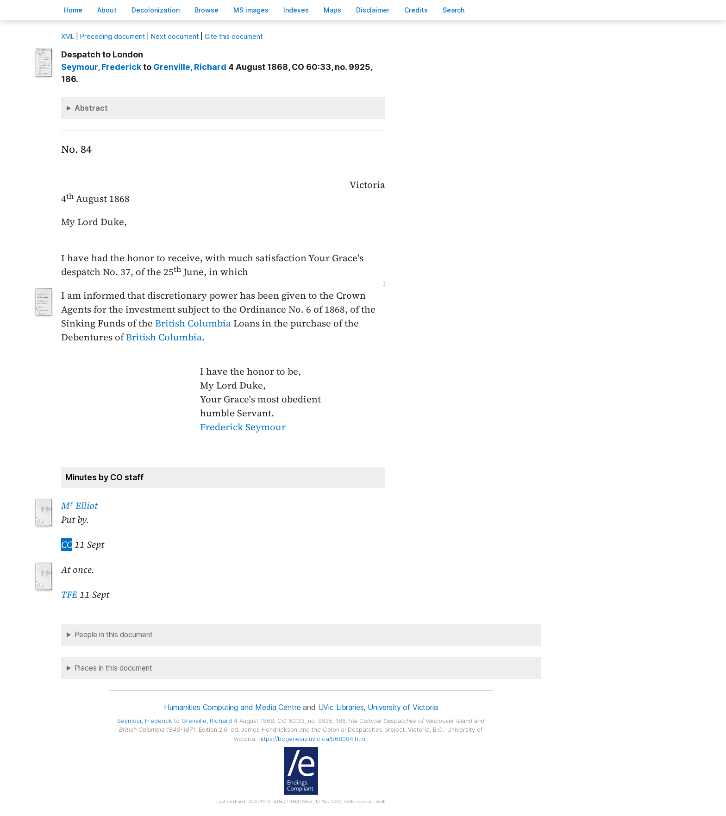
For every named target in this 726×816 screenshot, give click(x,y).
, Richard (189, 67)
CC (66, 544)
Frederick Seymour (243, 427)
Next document (175, 36)
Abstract (91, 108)
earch (454, 10)
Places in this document (113, 668)
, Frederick (101, 67)
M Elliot (79, 505)
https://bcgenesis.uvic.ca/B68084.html (312, 738)
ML (67, 36)
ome (73, 10)
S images (251, 10)
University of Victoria (403, 707)
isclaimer (372, 10)
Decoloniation (155, 10)
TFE (69, 594)
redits (416, 10)
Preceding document (112, 36)
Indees (296, 10)
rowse (206, 10)
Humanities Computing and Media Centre (232, 707)
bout (107, 10)
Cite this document (234, 36)
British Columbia (193, 323)
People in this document (114, 634)
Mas (332, 10)
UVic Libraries (341, 707)
